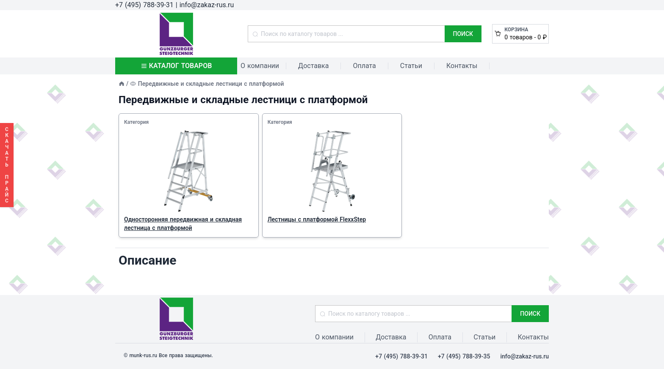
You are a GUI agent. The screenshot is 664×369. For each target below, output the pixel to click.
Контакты (461, 66)
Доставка (313, 66)
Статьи (411, 66)
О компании (260, 66)
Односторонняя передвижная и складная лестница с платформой (183, 223)
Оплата (364, 66)
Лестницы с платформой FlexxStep (317, 219)
